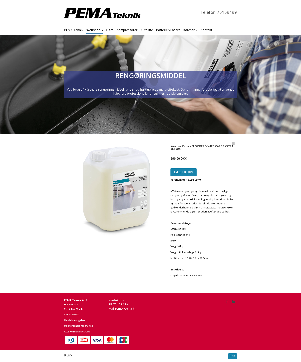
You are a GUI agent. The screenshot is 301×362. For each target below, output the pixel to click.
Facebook (227, 301)
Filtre (109, 30)
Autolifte (147, 30)
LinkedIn (234, 301)
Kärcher (189, 30)
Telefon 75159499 (218, 12)
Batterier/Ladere (168, 30)
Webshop (93, 30)
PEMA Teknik (73, 30)
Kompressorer (127, 30)
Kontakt (206, 30)
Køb (232, 356)
